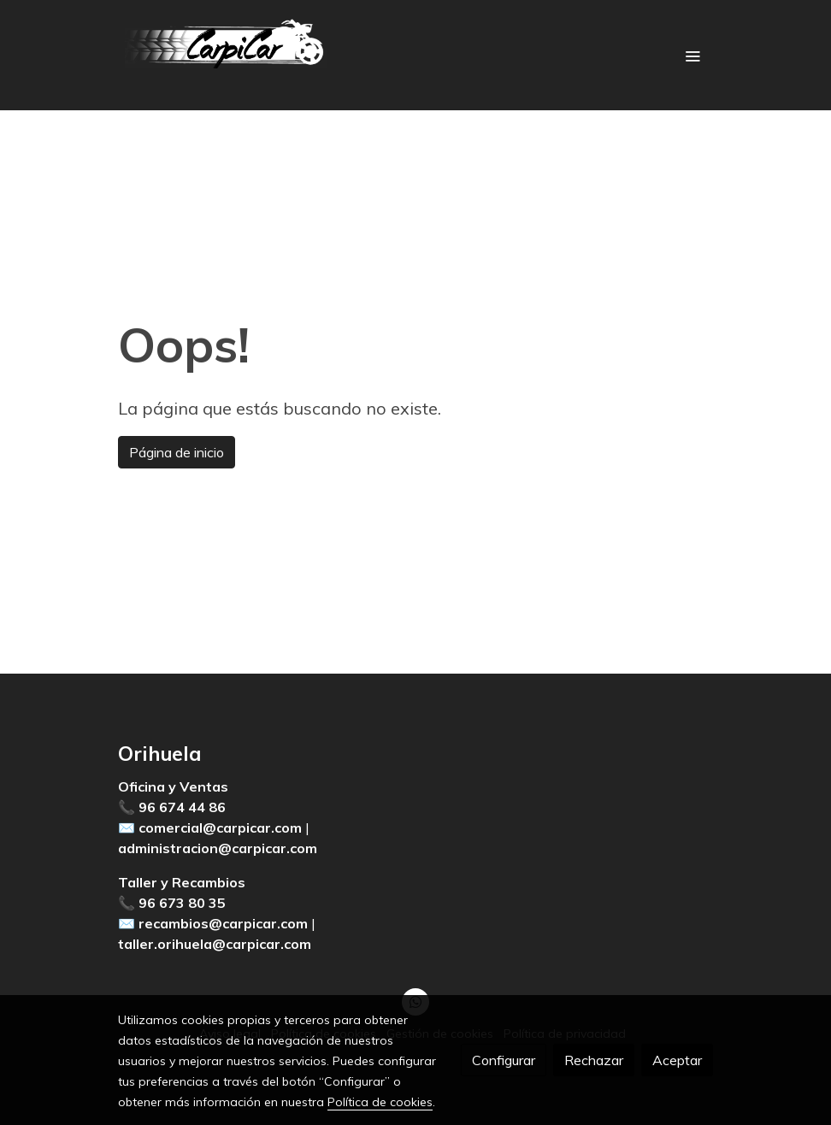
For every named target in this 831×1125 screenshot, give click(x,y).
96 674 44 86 (182, 807)
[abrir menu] (692, 55)
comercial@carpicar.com (220, 827)
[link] (227, 55)
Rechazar (593, 1060)
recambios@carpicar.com (223, 923)
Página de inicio (176, 452)
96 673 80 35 (182, 902)
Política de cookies (380, 1102)
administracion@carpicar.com (217, 848)
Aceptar (677, 1060)
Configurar (503, 1060)
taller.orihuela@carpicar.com (214, 943)
